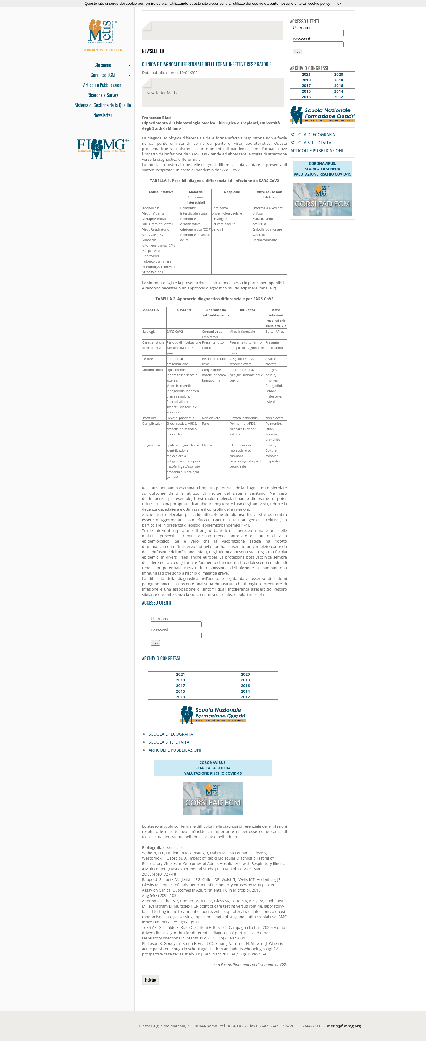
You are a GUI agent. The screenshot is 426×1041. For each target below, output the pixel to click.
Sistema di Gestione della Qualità (101, 106)
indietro (150, 980)
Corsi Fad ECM (101, 75)
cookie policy (319, 3)
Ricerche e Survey (103, 95)
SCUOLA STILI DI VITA (169, 742)
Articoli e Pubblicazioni (102, 85)
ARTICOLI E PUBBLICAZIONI (175, 750)
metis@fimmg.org (344, 1026)
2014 (245, 691)
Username (160, 618)
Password (159, 630)
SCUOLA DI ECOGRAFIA (171, 734)
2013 (180, 696)
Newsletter (102, 115)
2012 (245, 696)
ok (339, 3)
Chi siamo (101, 65)
